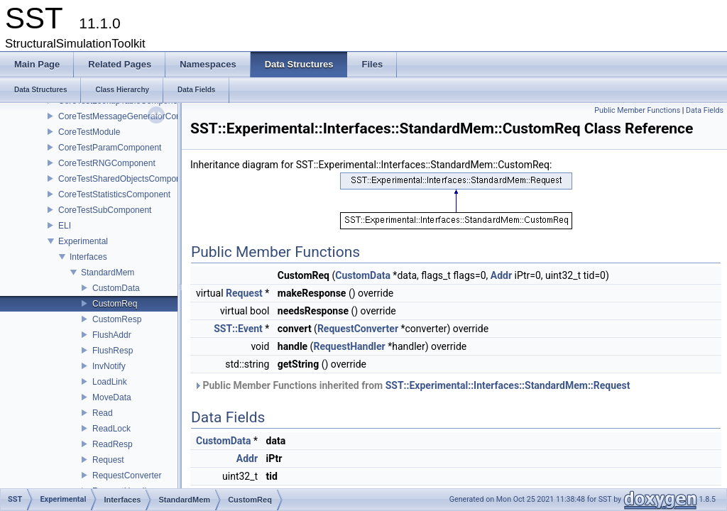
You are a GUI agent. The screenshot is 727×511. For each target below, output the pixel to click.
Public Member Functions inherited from (412, 385)
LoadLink (109, 382)
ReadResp (112, 444)
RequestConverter (126, 475)
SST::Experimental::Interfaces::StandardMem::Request (508, 385)
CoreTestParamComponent (109, 148)
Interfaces (88, 257)
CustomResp (116, 319)
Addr (501, 275)
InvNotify (109, 366)
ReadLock (111, 429)
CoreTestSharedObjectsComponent (125, 179)
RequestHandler (349, 346)
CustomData (116, 288)
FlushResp (112, 351)
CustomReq (114, 304)
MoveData (111, 397)
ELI (64, 226)
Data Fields (704, 110)
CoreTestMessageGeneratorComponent (133, 116)
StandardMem (107, 273)
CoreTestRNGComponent (106, 163)
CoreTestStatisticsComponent (114, 194)
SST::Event (238, 328)
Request (108, 460)
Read (102, 413)
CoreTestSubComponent (104, 210)
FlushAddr (111, 335)
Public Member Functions (637, 110)
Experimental (83, 241)
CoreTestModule (89, 132)
